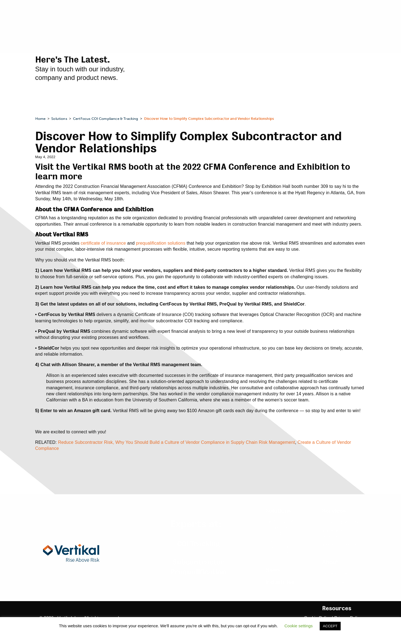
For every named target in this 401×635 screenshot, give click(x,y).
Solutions (278, 511)
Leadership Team (338, 573)
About (330, 562)
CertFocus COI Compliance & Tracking (279, 527)
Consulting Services (340, 522)
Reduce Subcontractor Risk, (86, 442)
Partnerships (334, 582)
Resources (336, 608)
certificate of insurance (103, 243)
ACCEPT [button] (330, 626)
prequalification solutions (160, 243)
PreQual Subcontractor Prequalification (280, 547)
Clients (329, 590)
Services (334, 511)
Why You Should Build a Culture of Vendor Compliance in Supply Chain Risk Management (205, 442)
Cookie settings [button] (298, 625)
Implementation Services (337, 533)
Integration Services (341, 544)
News (273, 570)
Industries (280, 582)
